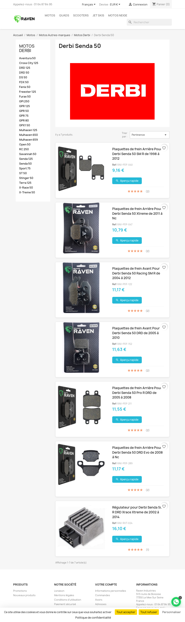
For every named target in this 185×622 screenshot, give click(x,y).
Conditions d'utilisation (67, 599)
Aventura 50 (27, 58)
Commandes (102, 595)
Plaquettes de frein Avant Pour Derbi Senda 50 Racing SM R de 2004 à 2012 (136, 273)
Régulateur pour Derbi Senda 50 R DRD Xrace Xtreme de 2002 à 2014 (137, 512)
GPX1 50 (24, 125)
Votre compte (106, 584)
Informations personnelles (110, 590)
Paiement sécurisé (65, 604)
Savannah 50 (27, 154)
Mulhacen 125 (28, 130)
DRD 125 (24, 68)
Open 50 (25, 144)
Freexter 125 (27, 92)
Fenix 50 (24, 87)
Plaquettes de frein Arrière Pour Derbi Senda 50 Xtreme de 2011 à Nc (137, 213)
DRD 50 (24, 72)
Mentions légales (64, 595)
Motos (50, 15)
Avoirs (98, 599)
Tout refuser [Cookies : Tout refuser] (148, 612)
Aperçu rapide (127, 181)
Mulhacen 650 (28, 135)
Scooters (81, 15)
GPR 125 (24, 106)
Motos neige (117, 15)
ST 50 (23, 173)
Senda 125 (26, 159)
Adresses (100, 604)
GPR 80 (24, 120)
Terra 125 (25, 183)
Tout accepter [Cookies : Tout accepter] (126, 612)
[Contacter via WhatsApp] (176, 602)
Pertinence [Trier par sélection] (150, 135)
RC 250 (24, 149)
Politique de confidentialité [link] (93, 617)
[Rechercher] (149, 22)
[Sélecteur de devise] (115, 5)
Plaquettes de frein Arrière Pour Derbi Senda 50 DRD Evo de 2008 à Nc (137, 452)
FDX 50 (24, 82)
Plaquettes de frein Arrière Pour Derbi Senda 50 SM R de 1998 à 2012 (137, 154)
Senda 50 (25, 163)
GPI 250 (24, 101)
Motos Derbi (27, 48)
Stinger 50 (26, 178)
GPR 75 (24, 116)
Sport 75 (25, 168)
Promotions (20, 590)
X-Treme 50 (27, 192)
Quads (64, 15)
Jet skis (98, 15)
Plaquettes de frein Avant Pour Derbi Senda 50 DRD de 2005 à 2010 (136, 333)
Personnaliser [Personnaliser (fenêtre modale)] (171, 612)
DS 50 (23, 77)
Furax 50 (25, 96)
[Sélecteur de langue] (89, 5)
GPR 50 (24, 111)
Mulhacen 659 (28, 140)
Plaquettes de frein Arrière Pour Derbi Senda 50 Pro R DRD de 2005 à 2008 (137, 393)
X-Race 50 (26, 187)
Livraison (59, 590)
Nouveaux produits (24, 595)
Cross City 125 (28, 63)
